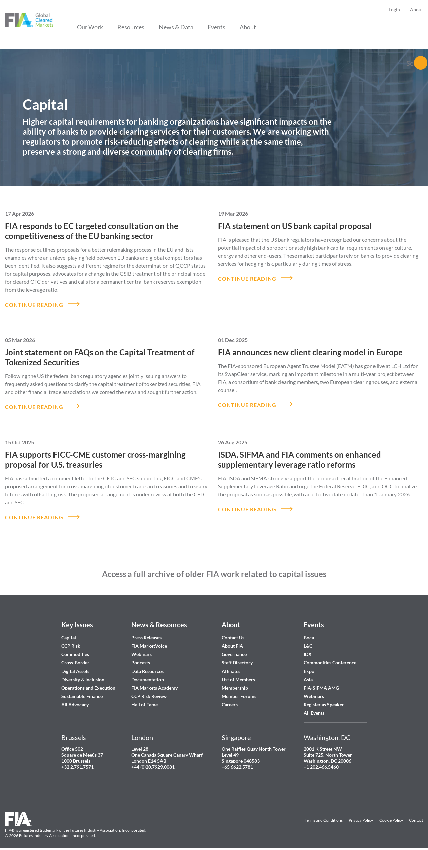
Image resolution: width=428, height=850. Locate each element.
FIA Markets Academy (154, 681)
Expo (309, 664)
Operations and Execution (88, 681)
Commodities (75, 648)
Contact (416, 813)
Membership (235, 681)
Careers (230, 698)
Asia (308, 673)
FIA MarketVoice (149, 639)
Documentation (148, 673)
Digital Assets (75, 664)
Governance (234, 648)
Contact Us (233, 631)
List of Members (238, 673)
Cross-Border (75, 656)
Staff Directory (237, 656)
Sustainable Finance (82, 690)
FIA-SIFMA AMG (321, 681)
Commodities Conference (330, 656)
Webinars (141, 648)
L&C (308, 639)
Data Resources (147, 664)
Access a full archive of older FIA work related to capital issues (214, 567)
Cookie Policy (391, 813)
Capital (68, 631)
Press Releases (146, 631)
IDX (308, 648)
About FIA (232, 639)
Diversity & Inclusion (82, 673)
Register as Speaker (324, 698)
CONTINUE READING (34, 303)
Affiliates (231, 664)
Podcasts (140, 656)
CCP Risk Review (149, 690)
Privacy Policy (361, 813)
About (416, 9)
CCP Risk (70, 639)
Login (394, 9)
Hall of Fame (144, 698)
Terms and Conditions (324, 813)
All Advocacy (75, 698)
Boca (309, 631)
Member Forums (239, 690)
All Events (314, 706)
